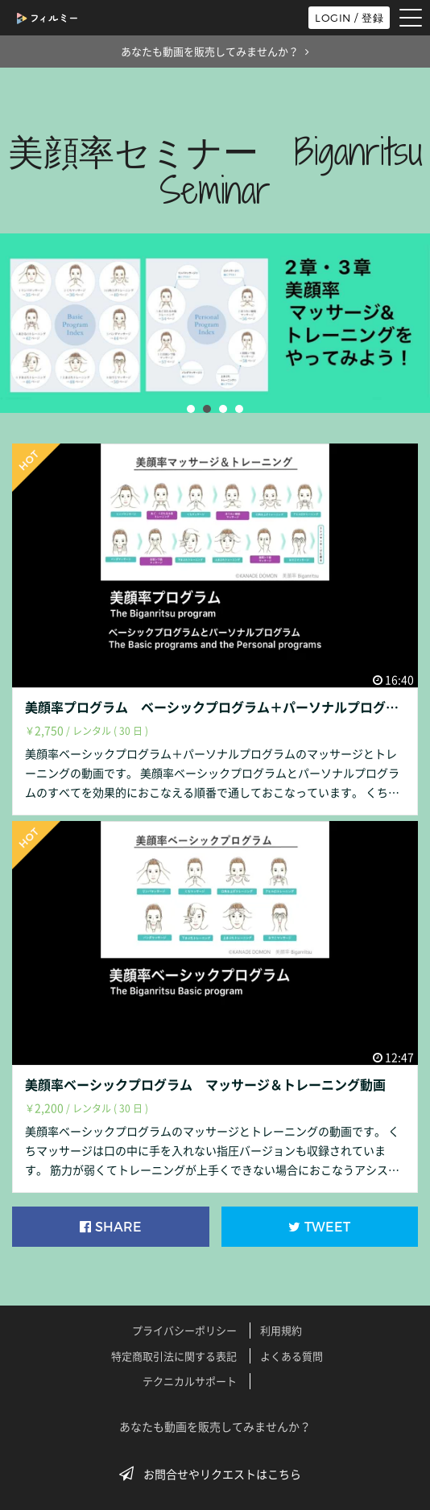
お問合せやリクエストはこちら (215, 1474)
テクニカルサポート (190, 1380)
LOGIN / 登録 (349, 17)
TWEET (319, 1227)
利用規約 (281, 1330)
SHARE (111, 1227)
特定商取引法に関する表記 (174, 1356)
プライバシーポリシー (184, 1330)
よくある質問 (291, 1356)
